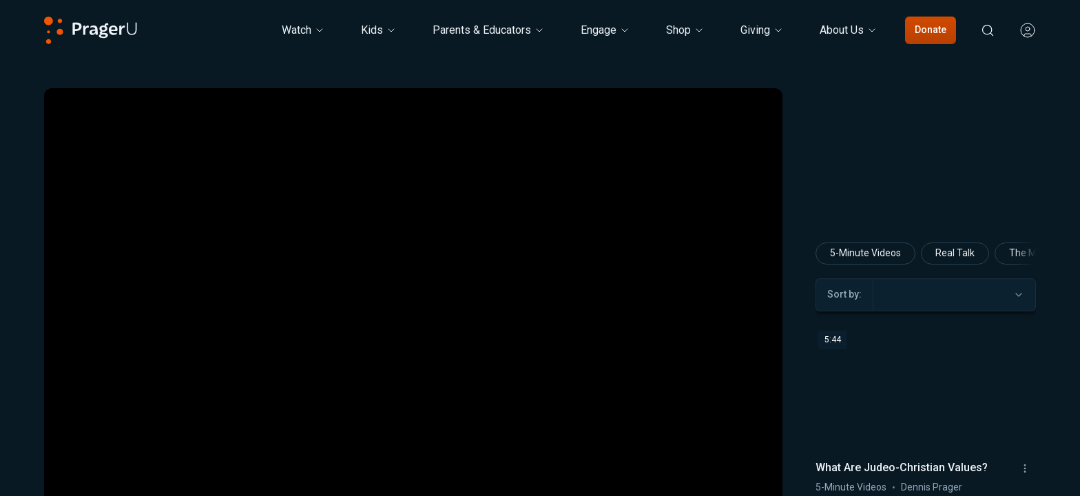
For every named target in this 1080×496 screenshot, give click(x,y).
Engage (605, 30)
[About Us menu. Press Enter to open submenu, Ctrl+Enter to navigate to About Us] (848, 30)
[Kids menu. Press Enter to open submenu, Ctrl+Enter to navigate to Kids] (379, 30)
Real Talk (955, 252)
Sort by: (844, 294)
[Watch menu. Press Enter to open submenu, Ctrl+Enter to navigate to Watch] (303, 30)
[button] (71, 480)
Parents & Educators (489, 30)
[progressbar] (248, 479)
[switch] (726, 480)
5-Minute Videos (865, 252)
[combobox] (954, 294)
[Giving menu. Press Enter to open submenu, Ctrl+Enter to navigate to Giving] (762, 30)
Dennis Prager (931, 487)
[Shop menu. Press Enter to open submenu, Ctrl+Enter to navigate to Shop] (685, 30)
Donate (930, 29)
